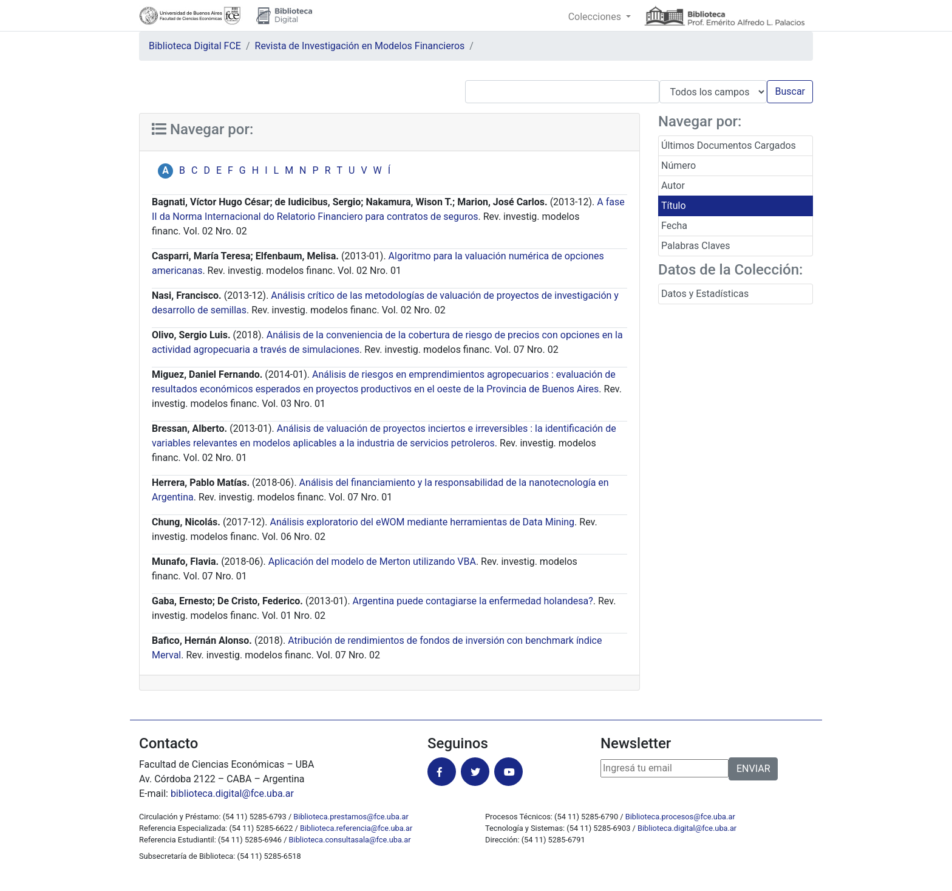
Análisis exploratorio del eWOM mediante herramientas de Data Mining (422, 522)
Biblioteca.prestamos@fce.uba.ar (350, 816)
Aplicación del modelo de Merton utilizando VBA (372, 561)
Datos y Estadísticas (705, 293)
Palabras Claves (695, 245)
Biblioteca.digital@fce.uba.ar (687, 828)
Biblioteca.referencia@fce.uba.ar (356, 828)
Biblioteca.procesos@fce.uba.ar (680, 816)
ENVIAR (753, 768)
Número (678, 165)
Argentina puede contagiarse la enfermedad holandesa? (473, 601)
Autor (673, 185)
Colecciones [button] (596, 16)
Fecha (674, 225)
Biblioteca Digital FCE (195, 46)
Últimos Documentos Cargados (728, 145)
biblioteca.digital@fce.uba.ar (232, 793)
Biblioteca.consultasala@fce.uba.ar (350, 839)
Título (673, 205)
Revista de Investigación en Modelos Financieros (360, 46)
